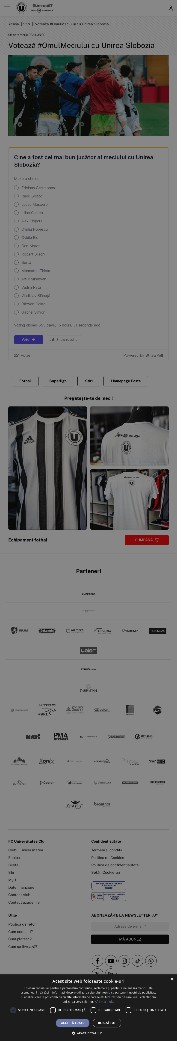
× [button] (172, 979)
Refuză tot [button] (107, 1023)
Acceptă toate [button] (72, 1023)
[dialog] (88, 1007)
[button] (88, 1033)
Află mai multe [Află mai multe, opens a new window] (105, 1002)
